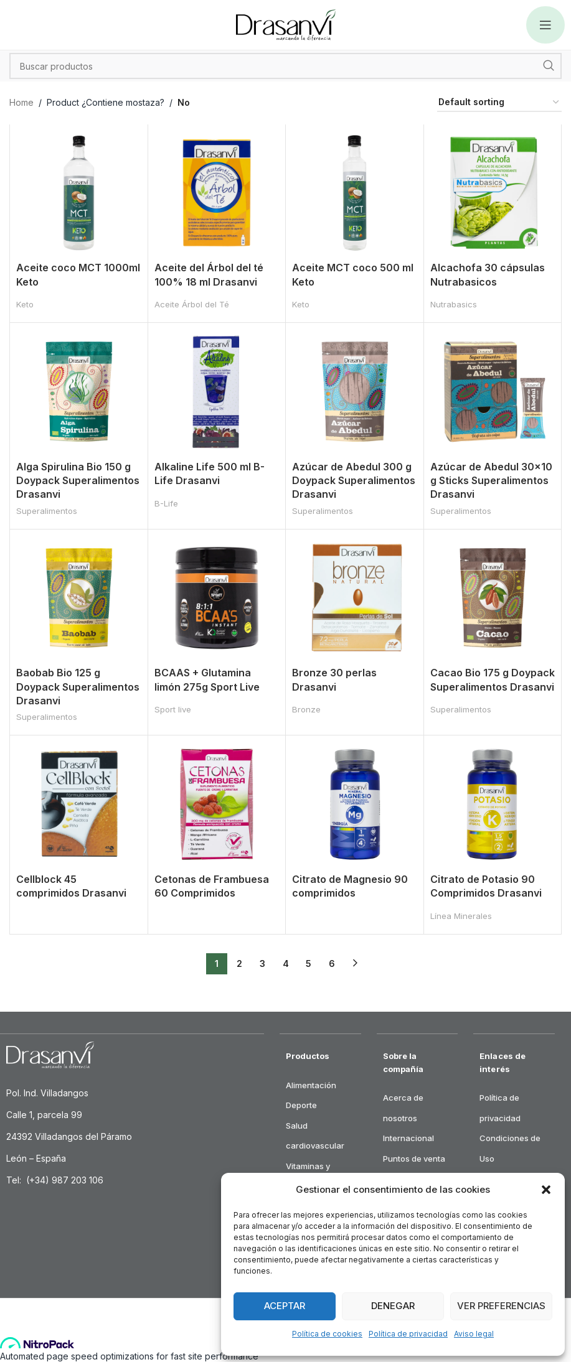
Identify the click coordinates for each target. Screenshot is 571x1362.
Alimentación (311, 1085)
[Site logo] (286, 24)
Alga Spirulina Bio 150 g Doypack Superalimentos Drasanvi (77, 480)
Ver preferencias (501, 1306)
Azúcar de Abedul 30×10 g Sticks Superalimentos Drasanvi (491, 480)
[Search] (285, 66)
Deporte (301, 1105)
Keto (25, 304)
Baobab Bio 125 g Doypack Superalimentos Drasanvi (77, 686)
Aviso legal (474, 1333)
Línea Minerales (461, 916)
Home (21, 102)
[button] (546, 1189)
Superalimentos (46, 511)
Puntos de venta (414, 1159)
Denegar (393, 1306)
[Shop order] (499, 103)
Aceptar (284, 1306)
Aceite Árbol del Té (191, 304)
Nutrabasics (453, 304)
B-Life (166, 503)
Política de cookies (327, 1333)
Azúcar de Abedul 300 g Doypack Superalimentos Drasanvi (353, 480)
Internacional (408, 1138)
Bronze (306, 709)
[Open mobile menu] (545, 24)
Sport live (172, 709)
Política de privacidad (408, 1333)
